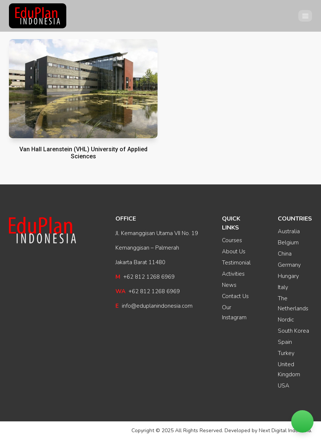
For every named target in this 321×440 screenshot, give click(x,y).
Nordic (286, 319)
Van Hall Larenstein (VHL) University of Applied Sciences (83, 153)
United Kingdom (289, 369)
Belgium (288, 242)
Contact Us (235, 296)
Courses (232, 240)
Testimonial (236, 262)
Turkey (286, 353)
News (229, 285)
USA (283, 385)
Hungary (288, 276)
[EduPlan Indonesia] (37, 16)
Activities (233, 274)
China (285, 253)
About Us (233, 251)
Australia (289, 231)
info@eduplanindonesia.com (154, 306)
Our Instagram (234, 312)
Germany (289, 265)
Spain (285, 342)
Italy (283, 287)
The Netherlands (293, 303)
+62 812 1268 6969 (145, 277)
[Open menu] (305, 16)
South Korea (293, 331)
